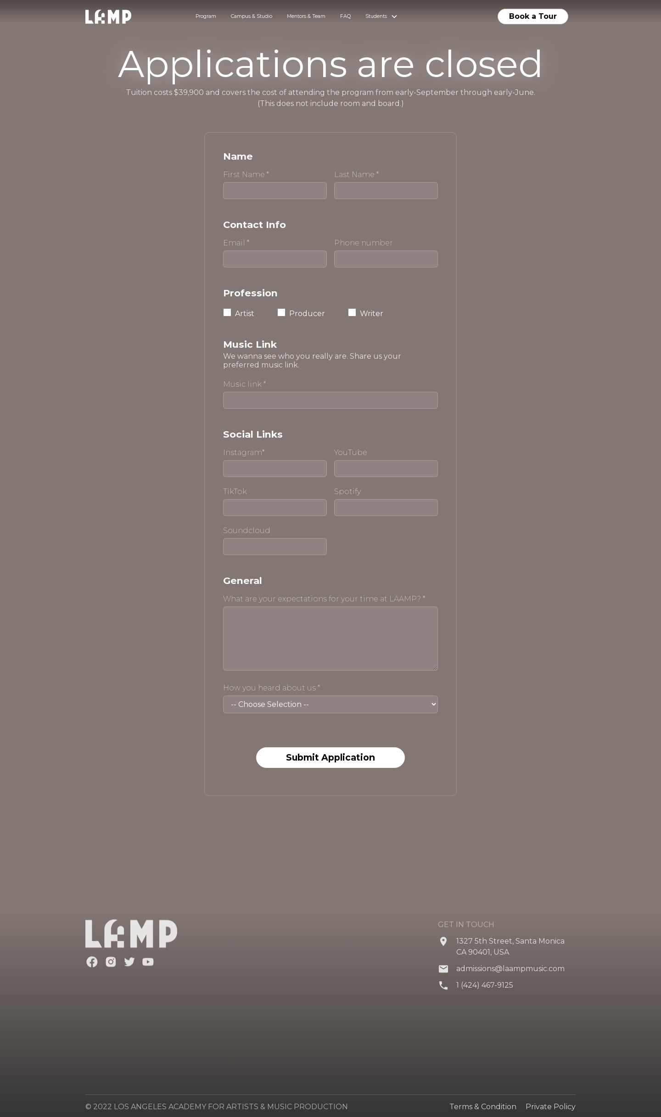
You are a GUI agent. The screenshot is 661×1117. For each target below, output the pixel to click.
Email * (236, 243)
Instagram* (243, 452)
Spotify (347, 491)
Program (206, 16)
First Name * (246, 174)
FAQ (345, 16)
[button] (381, 16)
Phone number (363, 243)
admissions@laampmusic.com (510, 975)
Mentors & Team (306, 16)
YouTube (350, 452)
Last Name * (356, 174)
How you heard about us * (271, 688)
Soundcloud (246, 530)
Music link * (244, 384)
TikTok (235, 491)
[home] (119, 17)
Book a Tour (533, 16)
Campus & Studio (251, 16)
